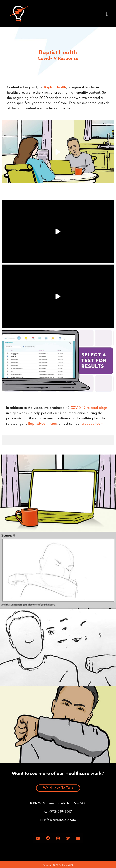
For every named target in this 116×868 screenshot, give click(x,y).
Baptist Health (55, 87)
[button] (107, 13)
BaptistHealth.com (42, 424)
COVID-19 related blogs (88, 408)
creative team (92, 424)
